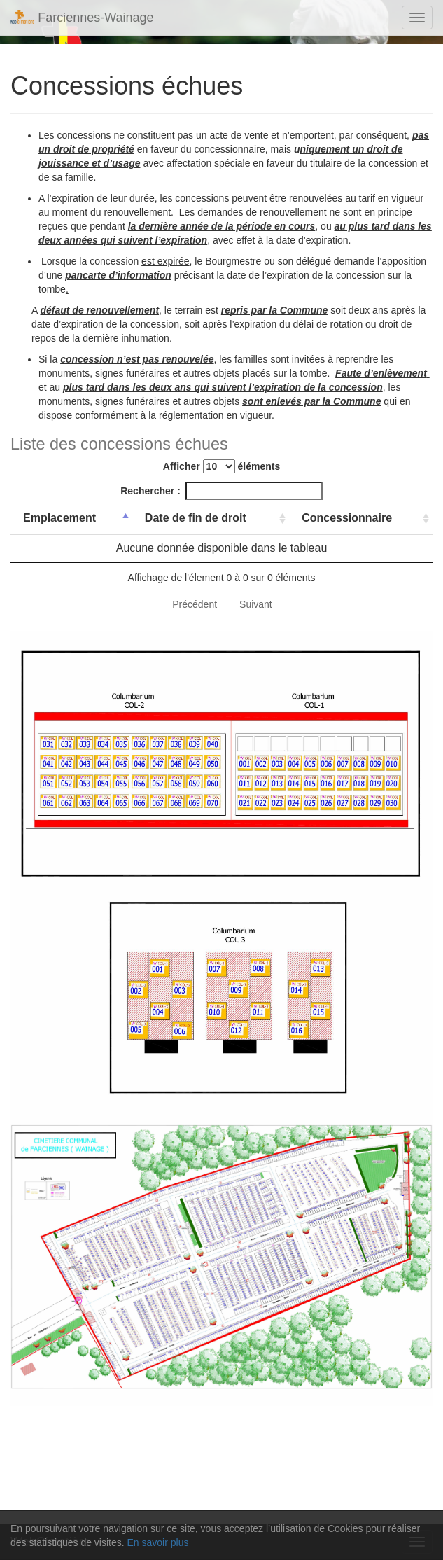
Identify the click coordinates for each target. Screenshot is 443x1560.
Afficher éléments (221, 466)
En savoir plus (158, 1542)
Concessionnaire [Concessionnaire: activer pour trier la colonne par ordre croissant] (347, 518)
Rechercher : (221, 491)
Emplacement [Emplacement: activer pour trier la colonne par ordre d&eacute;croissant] (59, 518)
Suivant (255, 604)
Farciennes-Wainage (82, 17)
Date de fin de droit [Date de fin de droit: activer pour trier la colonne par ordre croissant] (195, 518)
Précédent (194, 604)
